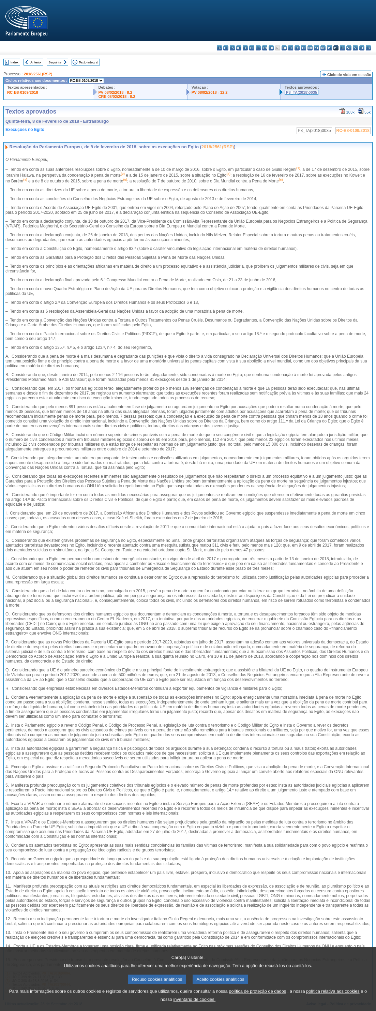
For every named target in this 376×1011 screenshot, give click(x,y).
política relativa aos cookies (333, 998)
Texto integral (88, 62)
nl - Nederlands (323, 47)
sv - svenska (368, 47)
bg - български (219, 47)
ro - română (342, 47)
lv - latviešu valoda (297, 47)
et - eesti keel (251, 47)
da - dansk (238, 47)
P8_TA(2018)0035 (301, 92)
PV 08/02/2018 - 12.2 (210, 92)
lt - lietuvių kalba (303, 47)
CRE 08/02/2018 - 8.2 (116, 96)
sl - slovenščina (355, 47)
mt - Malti (316, 47)
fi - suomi (361, 47)
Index (14, 62)
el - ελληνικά (258, 47)
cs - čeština (232, 47)
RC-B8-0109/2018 (22, 92)
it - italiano (290, 47)
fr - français (271, 47)
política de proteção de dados (257, 998)
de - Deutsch (245, 47)
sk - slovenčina (348, 47)
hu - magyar (310, 47)
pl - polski (329, 47)
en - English (264, 47)
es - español (225, 47)
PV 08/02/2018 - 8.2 (115, 92)
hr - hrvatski (284, 47)
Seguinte (54, 62)
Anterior (36, 62)
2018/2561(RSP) (38, 74)
